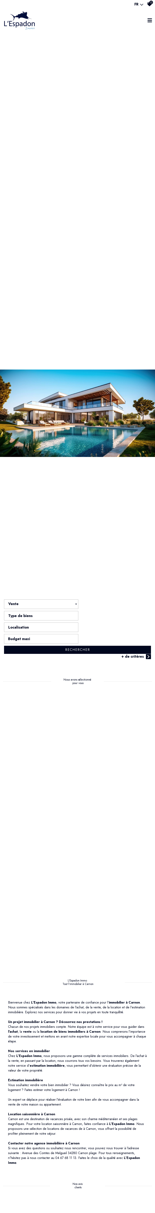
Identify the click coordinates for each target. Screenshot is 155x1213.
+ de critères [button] (136, 646)
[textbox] (115, 616)
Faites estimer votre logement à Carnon (51, 1082)
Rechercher (77, 640)
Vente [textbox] (13, 617)
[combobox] (40, 617)
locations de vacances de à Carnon (71, 1121)
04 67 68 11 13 (65, 1150)
